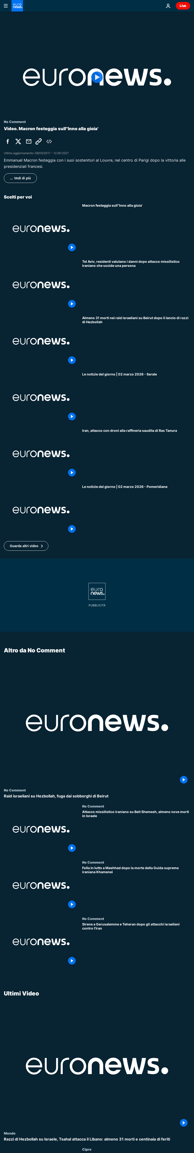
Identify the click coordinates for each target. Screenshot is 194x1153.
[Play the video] (97, 77)
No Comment (15, 790)
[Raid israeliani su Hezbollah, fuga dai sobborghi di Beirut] (97, 796)
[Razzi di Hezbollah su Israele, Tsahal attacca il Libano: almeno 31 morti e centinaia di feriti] (97, 1139)
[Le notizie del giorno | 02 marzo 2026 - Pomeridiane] (136, 510)
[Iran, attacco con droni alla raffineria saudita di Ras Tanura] (136, 454)
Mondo (10, 1133)
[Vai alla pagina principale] (17, 6)
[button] (26, 546)
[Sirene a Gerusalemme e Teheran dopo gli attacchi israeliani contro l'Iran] (136, 944)
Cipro (86, 1149)
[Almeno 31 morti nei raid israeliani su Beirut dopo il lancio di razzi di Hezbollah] (136, 341)
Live (183, 6)
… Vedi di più (20, 178)
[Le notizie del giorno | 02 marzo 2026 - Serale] (136, 397)
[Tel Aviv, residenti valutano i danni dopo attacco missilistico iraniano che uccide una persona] (136, 285)
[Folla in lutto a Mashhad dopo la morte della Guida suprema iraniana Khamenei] (136, 888)
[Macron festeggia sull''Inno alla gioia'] (136, 229)
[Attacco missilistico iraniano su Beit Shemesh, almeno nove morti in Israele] (136, 832)
